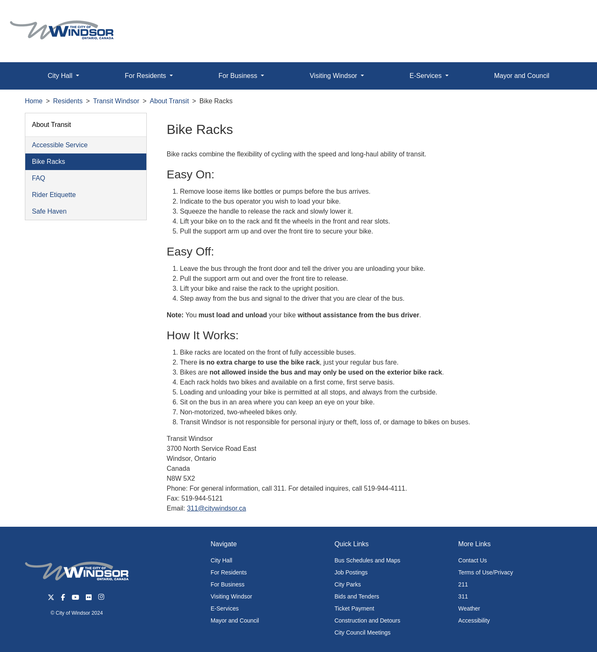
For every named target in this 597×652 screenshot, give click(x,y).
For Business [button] (238, 75)
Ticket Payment (354, 608)
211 (463, 584)
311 (463, 596)
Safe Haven (49, 211)
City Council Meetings (363, 632)
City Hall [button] (61, 75)
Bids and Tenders (357, 596)
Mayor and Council (521, 75)
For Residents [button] (146, 75)
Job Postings (351, 572)
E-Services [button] (427, 75)
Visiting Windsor (231, 596)
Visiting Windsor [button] (334, 75)
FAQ (38, 178)
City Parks (348, 584)
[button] (571, 15)
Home (34, 101)
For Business (228, 584)
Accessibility (474, 620)
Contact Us (472, 560)
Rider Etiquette (54, 194)
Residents (68, 101)
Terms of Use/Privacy (485, 572)
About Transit (169, 101)
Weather (469, 608)
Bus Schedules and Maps (367, 560)
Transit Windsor (116, 101)
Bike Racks (48, 161)
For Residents (229, 572)
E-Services (225, 608)
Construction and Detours (367, 620)
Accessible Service (59, 144)
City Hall (221, 560)
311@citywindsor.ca (216, 508)
